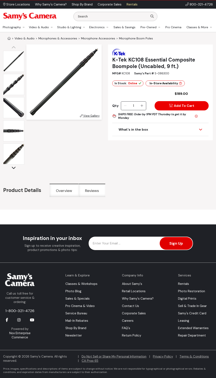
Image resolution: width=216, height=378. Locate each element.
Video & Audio (39, 27)
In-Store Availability (166, 83)
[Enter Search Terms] (112, 16)
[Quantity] (133, 106)
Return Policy (131, 335)
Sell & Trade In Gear (192, 306)
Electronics (97, 27)
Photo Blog (73, 291)
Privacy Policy (163, 356)
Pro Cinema (173, 27)
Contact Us (130, 306)
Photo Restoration (191, 291)
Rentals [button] (132, 4)
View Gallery (90, 116)
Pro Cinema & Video (80, 306)
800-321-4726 (201, 4)
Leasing (183, 321)
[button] (14, 47)
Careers (128, 321)
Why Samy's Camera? (138, 298)
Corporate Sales (134, 313)
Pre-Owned (148, 27)
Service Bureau (76, 313)
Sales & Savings (124, 27)
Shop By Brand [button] (82, 4)
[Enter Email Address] (140, 243)
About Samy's (132, 284)
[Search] (152, 16)
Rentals (183, 284)
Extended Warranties (193, 328)
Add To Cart (181, 105)
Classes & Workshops (81, 284)
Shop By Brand (75, 328)
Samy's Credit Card (192, 313)
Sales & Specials (77, 298)
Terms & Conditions (194, 356)
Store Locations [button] (16, 4)
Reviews (92, 190)
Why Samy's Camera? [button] (51, 4)
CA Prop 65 (90, 361)
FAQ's (126, 328)
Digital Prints (187, 298)
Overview (64, 190)
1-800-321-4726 (19, 310)
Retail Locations (134, 291)
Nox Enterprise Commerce (20, 335)
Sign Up (176, 243)
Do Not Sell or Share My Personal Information (114, 356)
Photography (12, 27)
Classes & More (197, 27)
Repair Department (192, 335)
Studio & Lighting (69, 27)
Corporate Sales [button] (110, 4)
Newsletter (73, 335)
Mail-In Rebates (76, 321)
